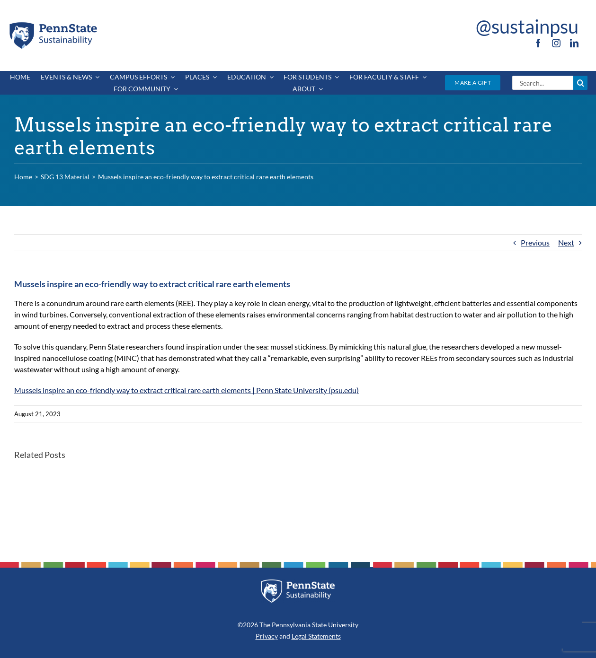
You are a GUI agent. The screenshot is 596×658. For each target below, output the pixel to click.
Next (566, 242)
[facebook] (538, 43)
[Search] (580, 83)
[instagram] (556, 43)
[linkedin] (574, 43)
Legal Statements (316, 636)
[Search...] (542, 83)
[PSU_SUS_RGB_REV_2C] (298, 582)
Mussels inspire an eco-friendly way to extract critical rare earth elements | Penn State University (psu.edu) (186, 390)
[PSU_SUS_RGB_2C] (53, 23)
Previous (535, 242)
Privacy (267, 636)
